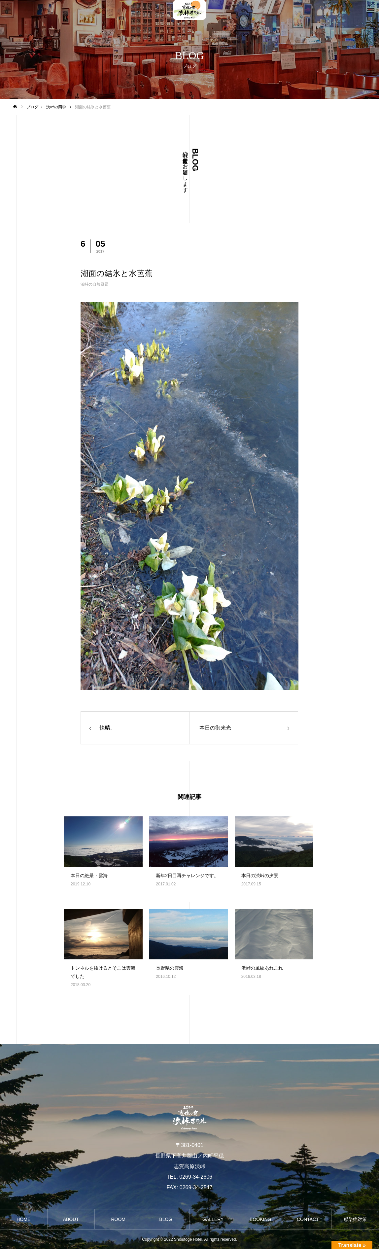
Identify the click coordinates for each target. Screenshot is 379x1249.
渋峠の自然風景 (94, 284)
